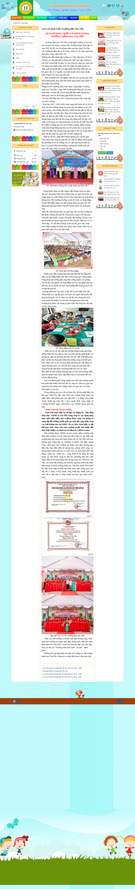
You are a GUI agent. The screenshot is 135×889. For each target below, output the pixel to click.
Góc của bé (41, 18)
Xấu (100, 149)
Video (18, 58)
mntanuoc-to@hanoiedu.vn (24, 130)
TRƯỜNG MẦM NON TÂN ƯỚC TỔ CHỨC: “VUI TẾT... (113, 35)
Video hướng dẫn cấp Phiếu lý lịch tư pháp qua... (111, 174)
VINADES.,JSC (118, 690)
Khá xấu (102, 146)
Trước (26, 106)
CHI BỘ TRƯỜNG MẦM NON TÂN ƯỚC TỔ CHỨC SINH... (113, 50)
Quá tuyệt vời (103, 139)
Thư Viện (84, 18)
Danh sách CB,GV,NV (23, 32)
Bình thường (103, 144)
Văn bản (73, 18)
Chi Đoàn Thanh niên (23, 62)
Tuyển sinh (62, 18)
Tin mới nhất (110, 27)
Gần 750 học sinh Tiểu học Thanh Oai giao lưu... (112, 193)
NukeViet (103, 690)
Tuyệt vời (102, 141)
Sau (34, 106)
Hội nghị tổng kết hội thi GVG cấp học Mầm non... (112, 199)
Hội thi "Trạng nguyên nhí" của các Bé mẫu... (113, 57)
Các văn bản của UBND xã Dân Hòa (25, 68)
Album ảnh (19, 54)
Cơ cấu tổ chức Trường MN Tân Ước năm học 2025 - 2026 (62, 674)
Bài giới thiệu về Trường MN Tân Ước (55, 677)
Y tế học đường (21, 73)
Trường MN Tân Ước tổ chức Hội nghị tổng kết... (113, 43)
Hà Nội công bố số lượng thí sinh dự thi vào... (112, 180)
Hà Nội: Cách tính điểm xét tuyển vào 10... (111, 187)
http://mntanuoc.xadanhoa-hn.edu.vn (28, 700)
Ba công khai (28, 18)
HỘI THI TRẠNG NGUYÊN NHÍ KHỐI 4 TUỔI (113, 64)
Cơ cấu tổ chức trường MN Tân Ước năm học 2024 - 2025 (62, 680)
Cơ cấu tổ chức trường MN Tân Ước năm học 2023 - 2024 (62, 683)
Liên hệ (93, 18)
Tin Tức (52, 18)
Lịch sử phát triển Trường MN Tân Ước (24, 44)
